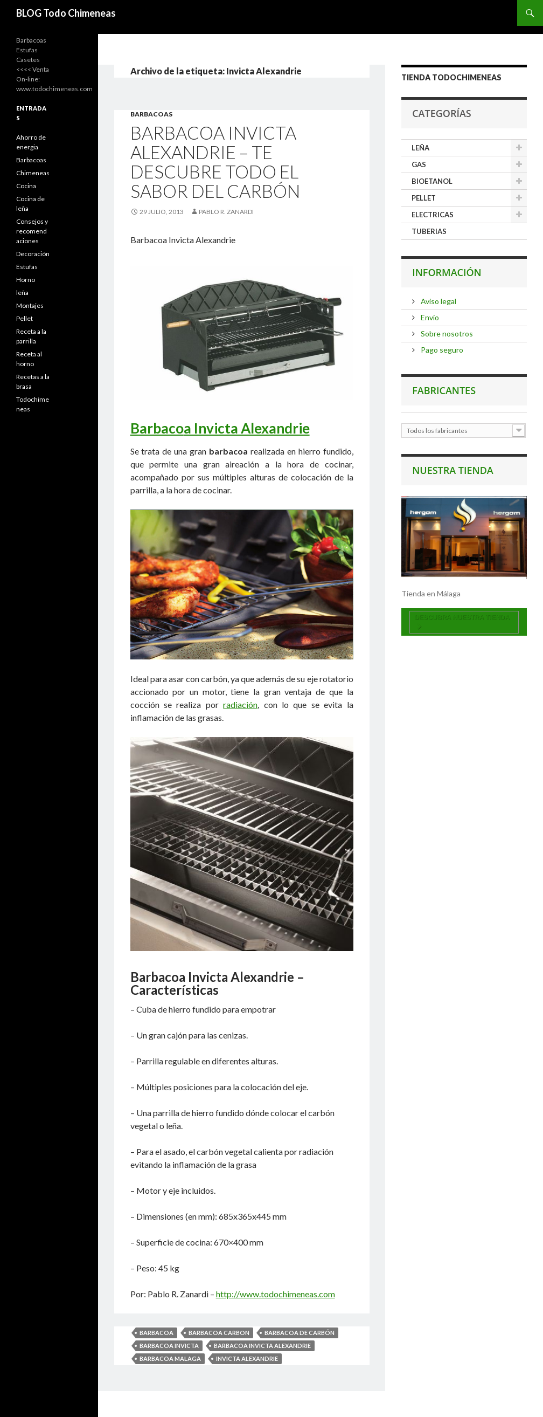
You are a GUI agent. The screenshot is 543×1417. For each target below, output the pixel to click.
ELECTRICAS (433, 214)
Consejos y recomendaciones (32, 231)
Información (447, 272)
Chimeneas (33, 173)
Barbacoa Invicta (169, 1345)
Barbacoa (156, 1332)
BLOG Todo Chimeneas (66, 13)
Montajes (30, 305)
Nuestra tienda (452, 470)
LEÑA (420, 147)
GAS (419, 164)
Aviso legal (437, 301)
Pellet (24, 318)
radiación (240, 704)
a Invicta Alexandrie (247, 428)
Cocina (26, 186)
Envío (429, 317)
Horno (25, 280)
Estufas (27, 267)
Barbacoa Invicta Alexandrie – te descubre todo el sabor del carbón (215, 162)
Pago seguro (441, 349)
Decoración (33, 254)
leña (22, 292)
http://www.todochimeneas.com (275, 1294)
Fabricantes (444, 390)
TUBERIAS (429, 231)
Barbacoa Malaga (170, 1358)
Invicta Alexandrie (247, 1358)
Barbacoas (151, 114)
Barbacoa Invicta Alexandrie (262, 1345)
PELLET (424, 198)
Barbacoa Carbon (219, 1332)
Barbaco (157, 428)
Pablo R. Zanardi (226, 212)
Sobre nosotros (446, 333)
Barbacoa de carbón (299, 1332)
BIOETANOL (432, 181)
